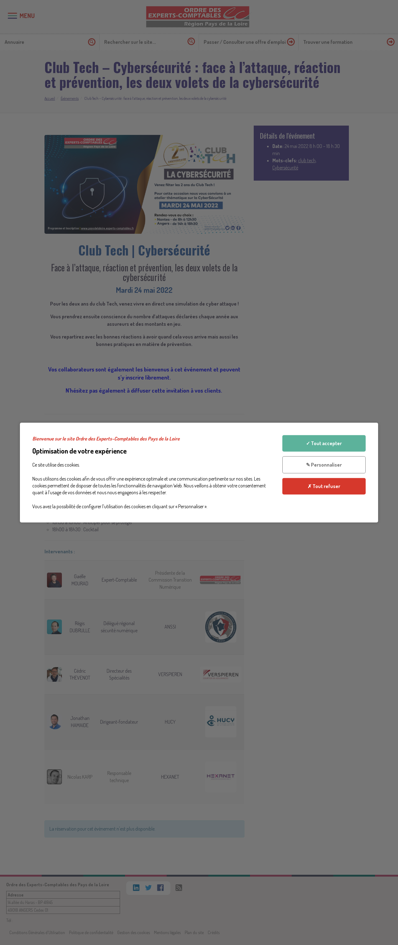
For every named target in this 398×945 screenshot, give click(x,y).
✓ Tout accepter (324, 443)
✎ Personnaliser (324, 465)
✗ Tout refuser (324, 486)
